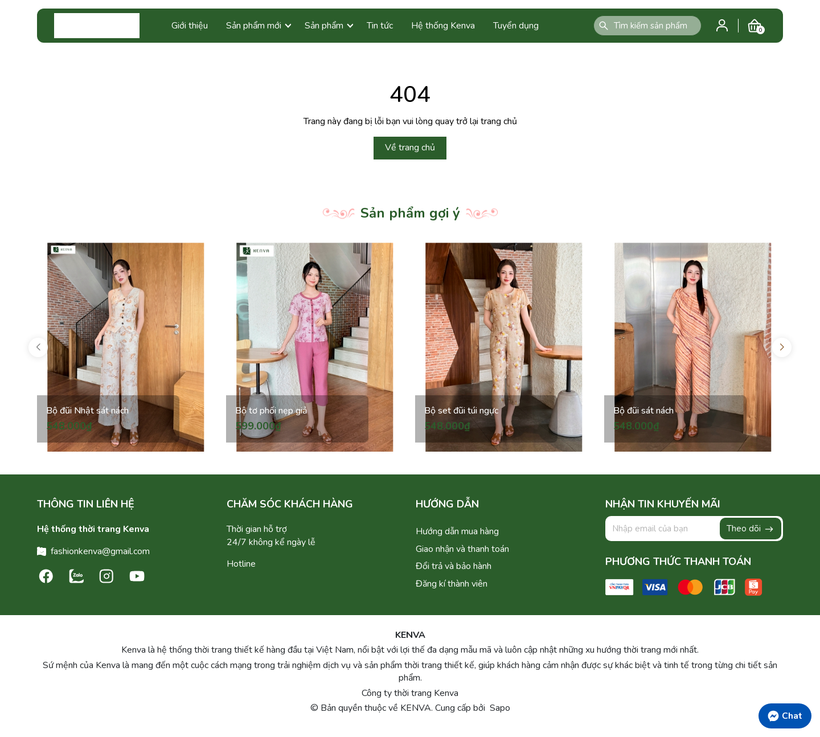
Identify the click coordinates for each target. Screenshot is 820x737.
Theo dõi (750, 528)
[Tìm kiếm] (603, 25)
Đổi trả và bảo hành (453, 566)
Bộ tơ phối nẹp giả (271, 410)
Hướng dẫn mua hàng (457, 531)
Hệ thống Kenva (443, 25)
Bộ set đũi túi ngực (461, 410)
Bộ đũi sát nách (643, 410)
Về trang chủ (410, 147)
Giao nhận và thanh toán (462, 549)
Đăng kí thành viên (451, 584)
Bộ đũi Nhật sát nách (87, 410)
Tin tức (380, 25)
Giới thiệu (189, 25)
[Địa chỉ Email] (694, 528)
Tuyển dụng (516, 25)
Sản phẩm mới (258, 25)
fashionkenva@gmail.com (100, 551)
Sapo (498, 708)
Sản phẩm (329, 25)
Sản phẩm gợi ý (410, 213)
